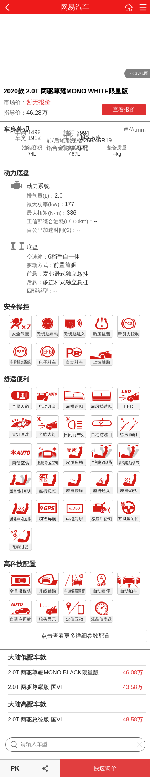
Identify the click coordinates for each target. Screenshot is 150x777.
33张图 (136, 74)
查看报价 (124, 109)
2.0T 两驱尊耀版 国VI (35, 687)
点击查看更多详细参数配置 (75, 636)
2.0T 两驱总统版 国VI (35, 719)
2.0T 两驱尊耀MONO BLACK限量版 (53, 672)
